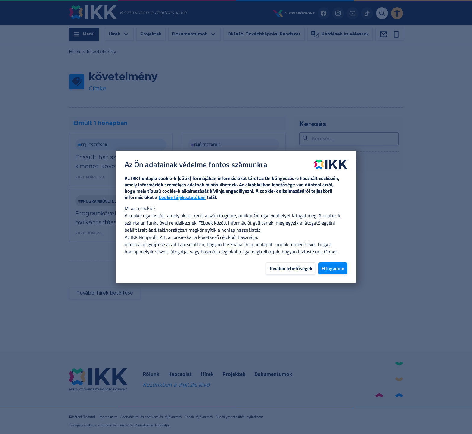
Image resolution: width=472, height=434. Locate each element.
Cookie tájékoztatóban (182, 197)
